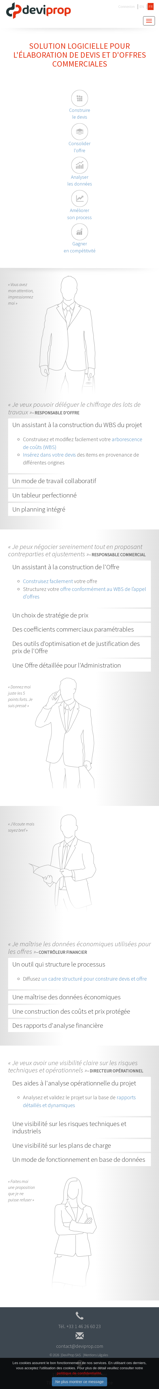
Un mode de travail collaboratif (54, 480)
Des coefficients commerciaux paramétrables (73, 629)
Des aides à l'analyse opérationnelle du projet (74, 1083)
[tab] (79, 424)
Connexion (126, 6)
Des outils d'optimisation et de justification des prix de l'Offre (76, 647)
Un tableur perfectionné (44, 495)
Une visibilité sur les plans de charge (61, 1145)
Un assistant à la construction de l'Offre (65, 566)
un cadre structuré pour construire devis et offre (94, 978)
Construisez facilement (48, 581)
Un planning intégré (38, 509)
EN (142, 6)
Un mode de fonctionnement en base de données (78, 1159)
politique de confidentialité (79, 1378)
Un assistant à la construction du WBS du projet (77, 424)
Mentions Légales (96, 1355)
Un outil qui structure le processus (58, 964)
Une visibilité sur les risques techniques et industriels (69, 1127)
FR (151, 6)
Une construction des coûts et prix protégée (71, 1011)
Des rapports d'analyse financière (57, 1025)
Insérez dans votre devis (49, 454)
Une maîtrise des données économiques (66, 997)
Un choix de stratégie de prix (50, 615)
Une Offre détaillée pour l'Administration (66, 665)
